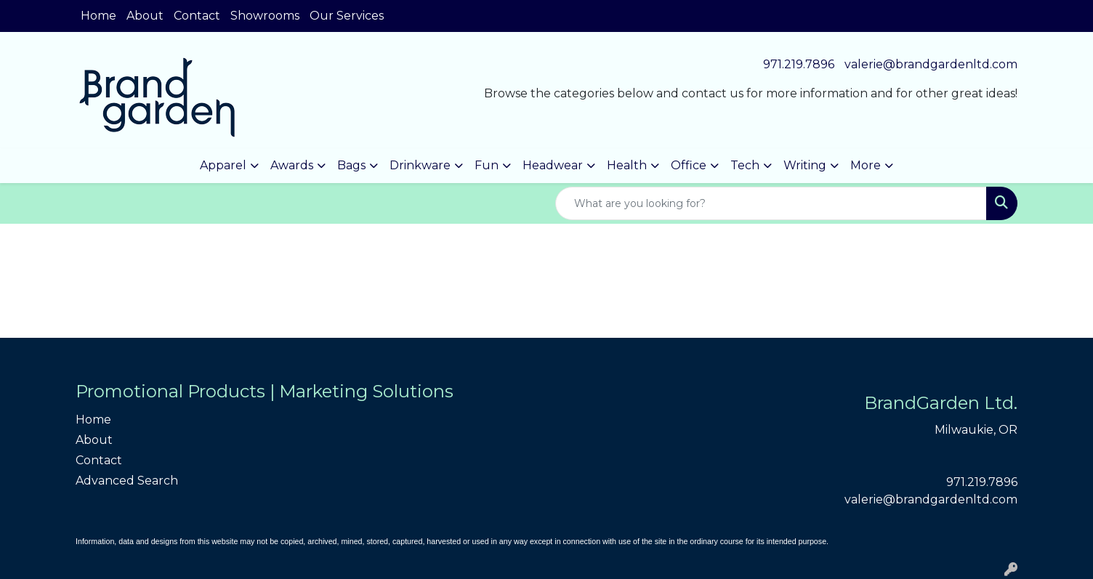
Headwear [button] (553, 165)
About (145, 16)
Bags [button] (351, 165)
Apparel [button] (223, 165)
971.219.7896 (798, 64)
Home (98, 16)
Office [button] (688, 165)
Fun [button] (487, 165)
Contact (197, 16)
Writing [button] (804, 165)
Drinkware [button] (420, 165)
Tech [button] (744, 165)
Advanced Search (127, 480)
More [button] (865, 165)
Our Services (347, 16)
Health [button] (627, 165)
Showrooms (264, 16)
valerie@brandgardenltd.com (930, 64)
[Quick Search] (771, 203)
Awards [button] (291, 165)
